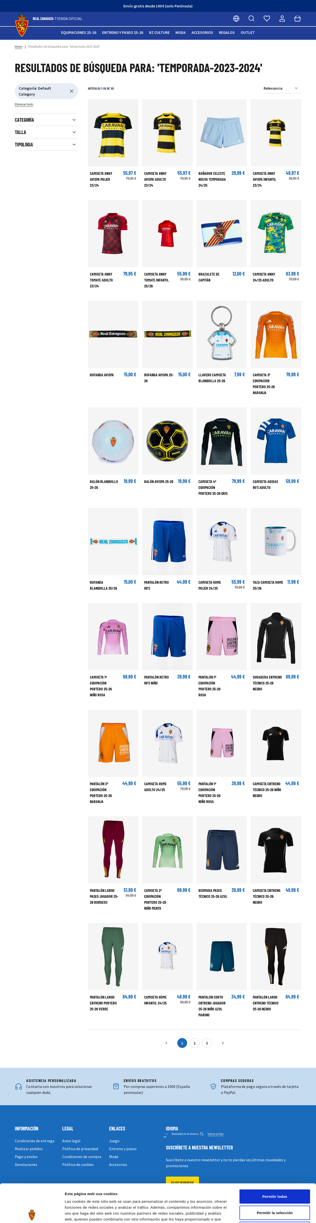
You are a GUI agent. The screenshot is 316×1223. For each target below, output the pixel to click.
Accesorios (202, 32)
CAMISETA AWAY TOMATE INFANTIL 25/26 (156, 280)
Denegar (274, 1190)
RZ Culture (159, 32)
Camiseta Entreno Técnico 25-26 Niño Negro (267, 789)
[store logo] (22, 26)
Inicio (18, 46)
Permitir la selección (275, 1174)
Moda (181, 32)
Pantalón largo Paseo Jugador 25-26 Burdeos (104, 896)
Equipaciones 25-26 (78, 32)
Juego (114, 1140)
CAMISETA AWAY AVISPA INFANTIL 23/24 (264, 179)
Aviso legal (71, 1140)
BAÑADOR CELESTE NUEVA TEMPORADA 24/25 (212, 179)
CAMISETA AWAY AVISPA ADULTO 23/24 (155, 179)
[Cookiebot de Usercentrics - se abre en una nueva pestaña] (32, 1213)
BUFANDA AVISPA (102, 374)
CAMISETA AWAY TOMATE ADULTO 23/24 (101, 280)
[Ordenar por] (282, 88)
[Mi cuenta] (282, 18)
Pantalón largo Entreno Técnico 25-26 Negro (265, 1003)
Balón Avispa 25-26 (158, 481)
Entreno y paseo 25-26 (122, 32)
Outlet (248, 32)
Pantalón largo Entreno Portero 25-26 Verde (103, 1003)
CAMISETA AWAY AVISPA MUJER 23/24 (101, 179)
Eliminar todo (24, 104)
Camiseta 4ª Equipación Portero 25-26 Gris (213, 487)
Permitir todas (274, 1158)
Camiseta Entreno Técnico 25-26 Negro (266, 896)
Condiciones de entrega (34, 1140)
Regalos (227, 32)
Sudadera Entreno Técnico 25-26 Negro (267, 683)
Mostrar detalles (267, 1213)
